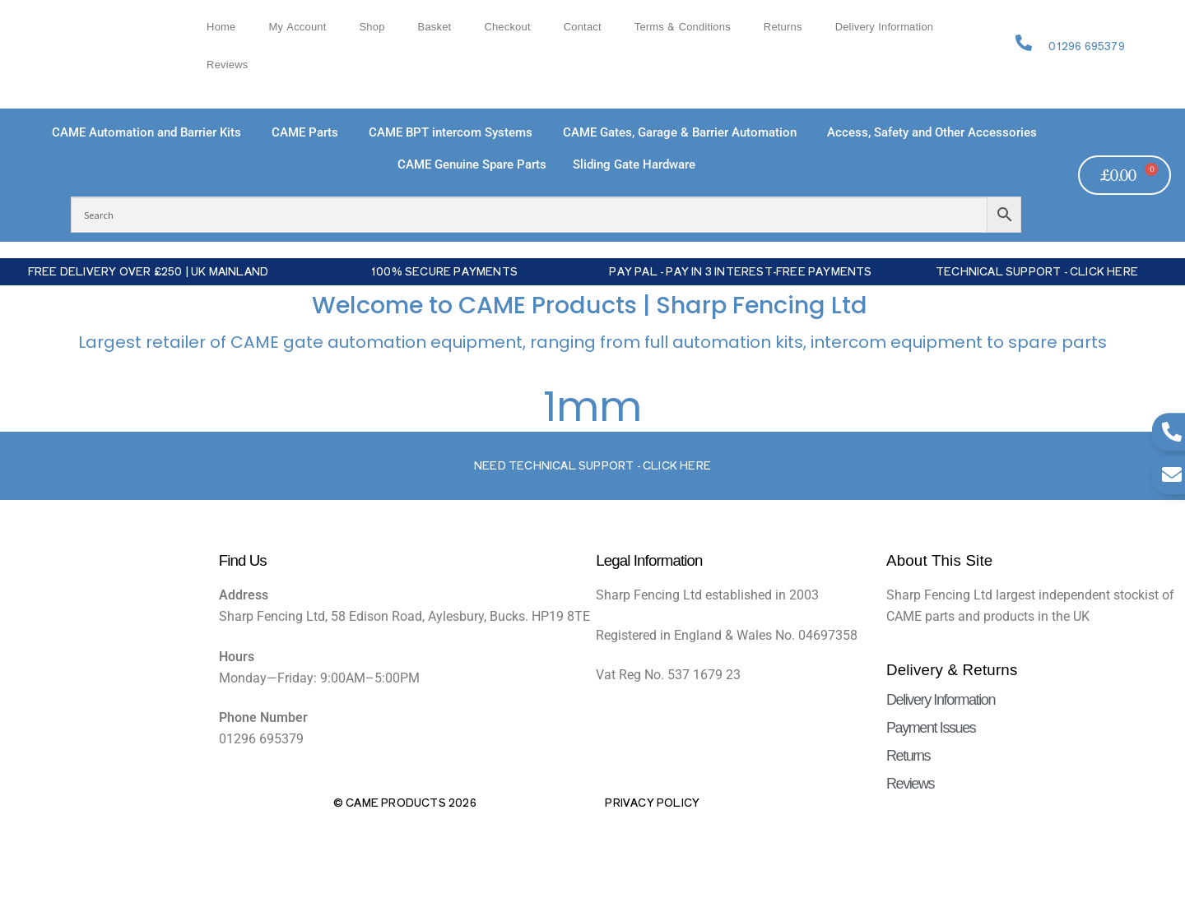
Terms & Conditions (682, 27)
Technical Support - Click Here (1037, 271)
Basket (435, 27)
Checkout (507, 27)
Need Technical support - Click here (592, 465)
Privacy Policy (652, 802)
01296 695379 (1086, 45)
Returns (783, 27)
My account (297, 27)
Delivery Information (884, 27)
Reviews (227, 65)
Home (221, 27)
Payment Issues (930, 728)
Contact (583, 27)
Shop (372, 27)
